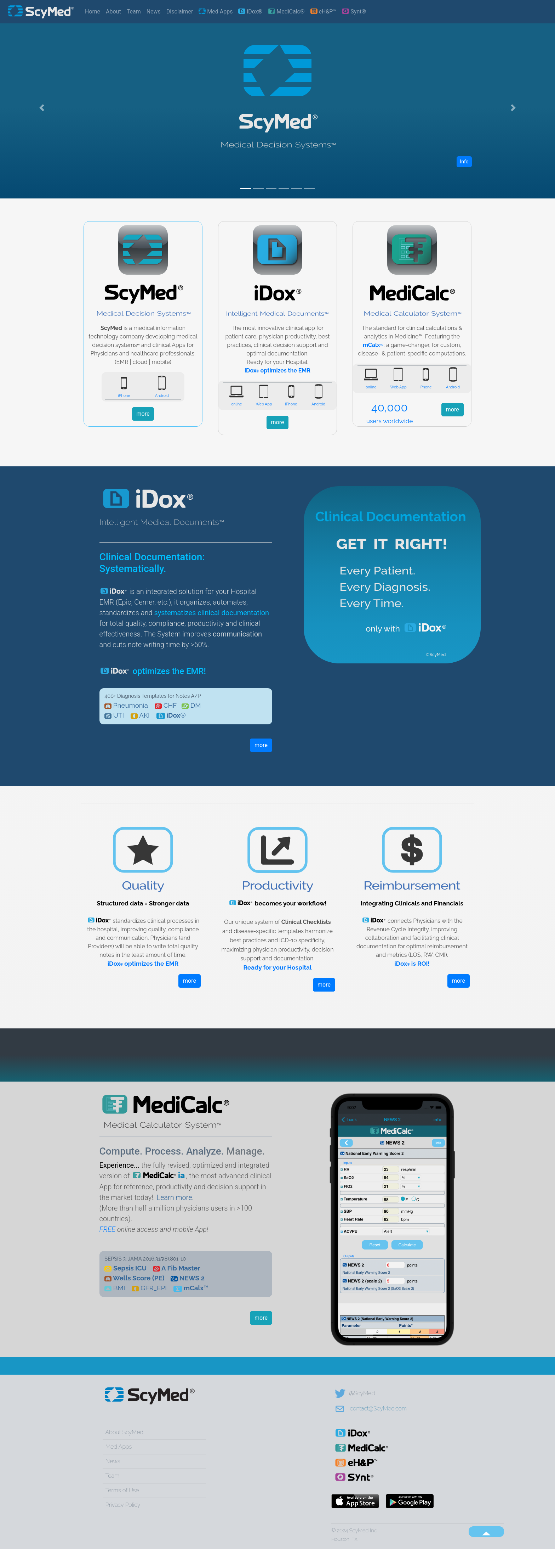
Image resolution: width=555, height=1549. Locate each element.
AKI (144, 715)
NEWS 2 (192, 1278)
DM (195, 705)
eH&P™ (323, 11)
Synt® (354, 11)
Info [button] (464, 161)
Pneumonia (130, 705)
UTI (118, 715)
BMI (119, 1288)
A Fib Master (180, 1268)
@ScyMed (355, 1393)
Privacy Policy (122, 1505)
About (113, 11)
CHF (170, 705)
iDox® (250, 11)
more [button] (143, 413)
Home (92, 11)
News (154, 11)
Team (134, 11)
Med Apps (216, 11)
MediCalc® (286, 11)
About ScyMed (124, 1432)
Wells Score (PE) (138, 1278)
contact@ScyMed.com (371, 1408)
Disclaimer (179, 11)
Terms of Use (122, 1490)
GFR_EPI (154, 1288)
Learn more (174, 1197)
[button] (41, 107)
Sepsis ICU (130, 1268)
